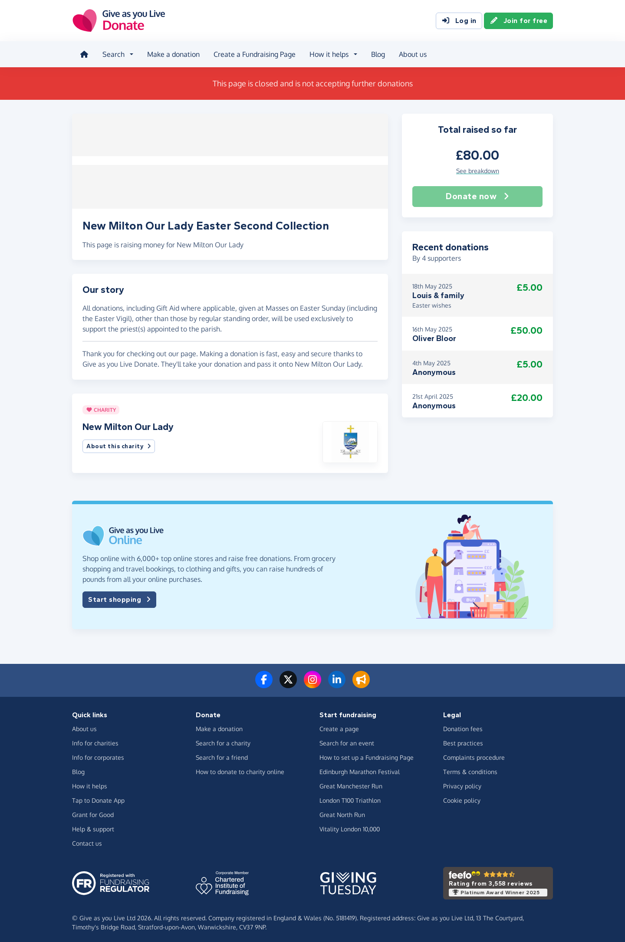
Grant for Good (93, 810)
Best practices (463, 739)
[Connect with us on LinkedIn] (336, 680)
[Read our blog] (361, 680)
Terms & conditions (470, 767)
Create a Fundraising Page (254, 53)
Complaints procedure (474, 753)
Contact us (87, 839)
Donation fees (463, 725)
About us (412, 53)
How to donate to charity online (240, 767)
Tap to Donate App (98, 796)
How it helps (89, 782)
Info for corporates (98, 753)
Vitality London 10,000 (349, 825)
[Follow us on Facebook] (264, 680)
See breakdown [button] (477, 169)
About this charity (118, 442)
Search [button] (113, 53)
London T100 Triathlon (350, 796)
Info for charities (95, 739)
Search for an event (346, 739)
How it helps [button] (328, 53)
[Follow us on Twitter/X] (288, 680)
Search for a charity (223, 739)
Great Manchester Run (350, 782)
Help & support (93, 825)
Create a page (339, 725)
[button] (350, 437)
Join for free (519, 21)
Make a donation (172, 53)
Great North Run (342, 810)
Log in (459, 21)
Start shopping (119, 596)
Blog (377, 53)
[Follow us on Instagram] (312, 680)
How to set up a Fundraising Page (366, 753)
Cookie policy (461, 796)
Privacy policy (462, 782)
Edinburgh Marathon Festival (359, 767)
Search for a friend (222, 753)
